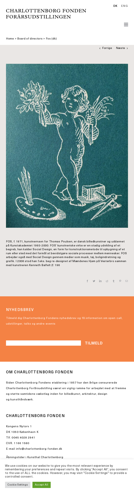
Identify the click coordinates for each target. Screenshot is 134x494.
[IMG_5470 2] (67, 146)
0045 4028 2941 (23, 437)
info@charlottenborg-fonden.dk (39, 448)
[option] (124, 6)
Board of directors (30, 38)
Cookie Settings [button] (17, 485)
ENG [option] (124, 6)
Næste (120, 48)
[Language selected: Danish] (121, 6)
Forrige (107, 48)
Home (10, 38)
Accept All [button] (41, 485)
